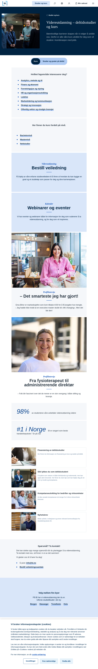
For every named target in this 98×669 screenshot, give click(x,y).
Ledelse (24, 97)
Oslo (66, 604)
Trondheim (56, 604)
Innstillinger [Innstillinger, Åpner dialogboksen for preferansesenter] (31, 663)
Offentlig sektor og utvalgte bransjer (37, 109)
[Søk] (54, 3)
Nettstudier (25, 144)
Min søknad (81, 3)
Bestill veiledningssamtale (31, 567)
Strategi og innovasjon (31, 105)
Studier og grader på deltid (53, 61)
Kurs (36, 61)
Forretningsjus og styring (32, 89)
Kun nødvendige (48, 663)
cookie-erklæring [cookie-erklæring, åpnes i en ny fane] (39, 656)
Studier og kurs (41, 3)
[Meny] (93, 3)
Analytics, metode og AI (31, 80)
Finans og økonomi (29, 85)
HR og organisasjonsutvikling (34, 93)
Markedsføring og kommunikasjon (36, 101)
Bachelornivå (26, 135)
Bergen (33, 604)
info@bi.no (31, 563)
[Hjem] (5, 3)
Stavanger (44, 604)
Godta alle (66, 663)
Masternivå (25, 140)
